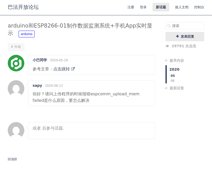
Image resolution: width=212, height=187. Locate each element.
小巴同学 (40, 60)
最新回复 (174, 88)
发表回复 (185, 36)
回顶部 (12, 159)
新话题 (161, 7)
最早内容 (174, 60)
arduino (26, 34)
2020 (174, 69)
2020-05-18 (59, 60)
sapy (37, 85)
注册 (130, 7)
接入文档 (181, 7)
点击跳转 (64, 68)
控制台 (199, 7)
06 (173, 81)
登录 (143, 7)
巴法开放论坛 (23, 7)
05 (173, 76)
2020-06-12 (54, 86)
